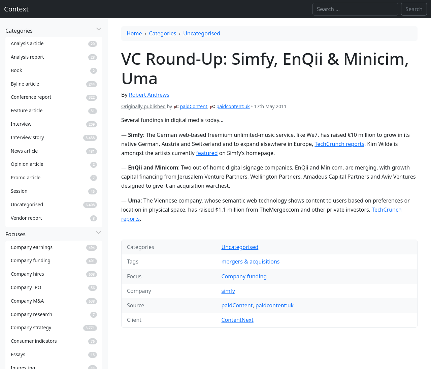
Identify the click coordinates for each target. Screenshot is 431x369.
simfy (228, 291)
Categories (162, 33)
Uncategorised (201, 33)
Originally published (143, 106)
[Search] (355, 9)
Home (134, 33)
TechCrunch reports (339, 144)
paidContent (193, 106)
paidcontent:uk (233, 106)
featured (207, 153)
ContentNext (237, 320)
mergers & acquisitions (250, 261)
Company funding (244, 276)
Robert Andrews (149, 94)
